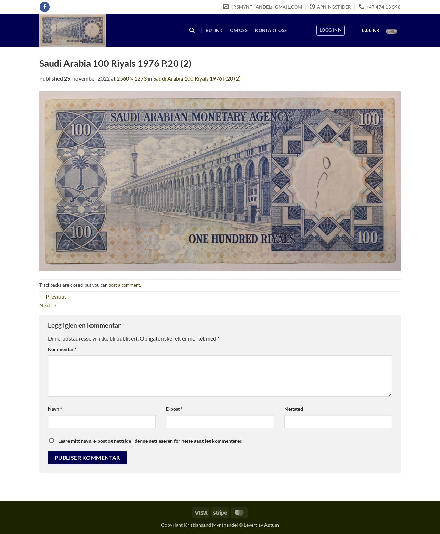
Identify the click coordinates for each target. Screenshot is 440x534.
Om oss (239, 30)
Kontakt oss (271, 30)
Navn (55, 409)
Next (48, 305)
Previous (53, 296)
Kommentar (62, 349)
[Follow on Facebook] (45, 7)
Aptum (271, 525)
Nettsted (293, 409)
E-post (174, 409)
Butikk (214, 30)
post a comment (124, 285)
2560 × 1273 (132, 78)
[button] (330, 30)
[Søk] (192, 30)
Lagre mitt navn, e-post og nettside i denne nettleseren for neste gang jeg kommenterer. (150, 441)
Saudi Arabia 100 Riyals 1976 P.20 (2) (197, 78)
